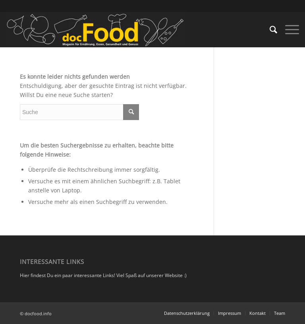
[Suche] (269, 29)
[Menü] (288, 29)
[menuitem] (269, 29)
